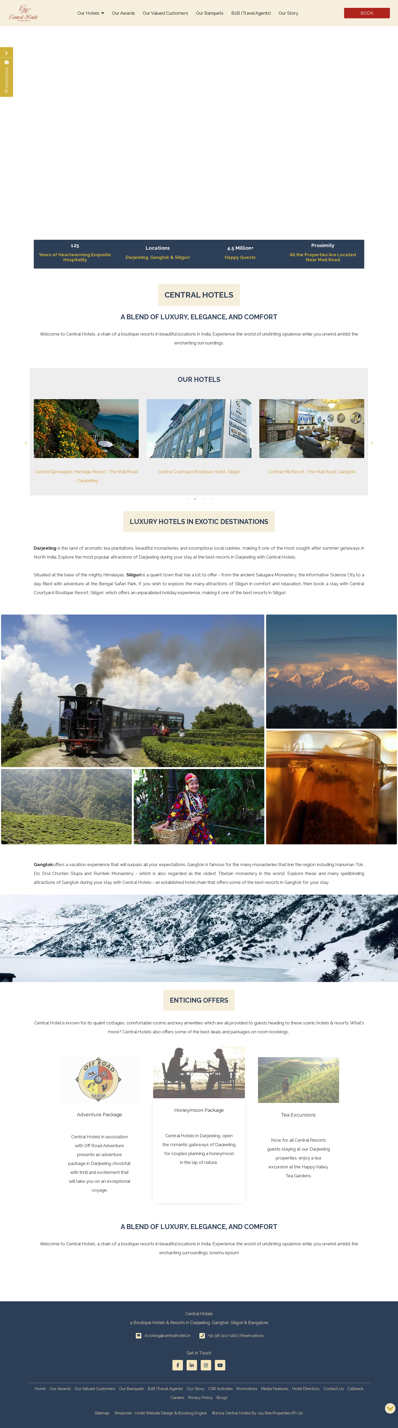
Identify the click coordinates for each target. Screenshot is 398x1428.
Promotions (247, 1388)
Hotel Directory (305, 1388)
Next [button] (372, 443)
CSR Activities (220, 1388)
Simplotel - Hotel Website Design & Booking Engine (161, 1413)
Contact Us (333, 1388)
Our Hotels (90, 13)
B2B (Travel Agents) (251, 13)
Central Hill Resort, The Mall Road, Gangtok (312, 471)
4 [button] (211, 499)
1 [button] (187, 499)
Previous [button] (26, 443)
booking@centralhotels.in (167, 1335)
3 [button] (203, 499)
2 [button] (195, 499)
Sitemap (102, 1413)
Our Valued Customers (165, 13)
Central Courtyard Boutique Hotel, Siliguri (199, 471)
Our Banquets (209, 13)
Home (40, 1388)
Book (367, 13)
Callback (355, 1388)
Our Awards (123, 13)
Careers (177, 1397)
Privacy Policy (200, 1397)
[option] (86, 442)
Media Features (274, 1388)
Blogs (222, 1397)
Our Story (288, 13)
